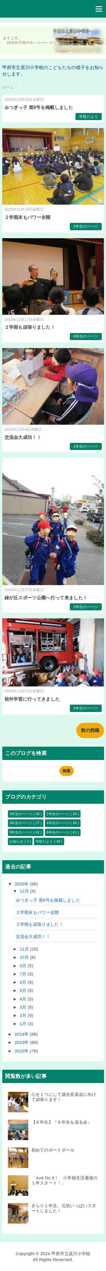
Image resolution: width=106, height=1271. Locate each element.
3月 (24, 1007)
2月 (24, 1015)
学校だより (88, 116)
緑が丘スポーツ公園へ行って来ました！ (46, 597)
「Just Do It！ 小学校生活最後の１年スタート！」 (64, 1180)
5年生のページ (22, 832)
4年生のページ (59, 823)
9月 (24, 965)
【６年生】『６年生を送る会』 (61, 1122)
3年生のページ (85, 226)
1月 (24, 1023)
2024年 (22, 1034)
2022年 (22, 1050)
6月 (24, 982)
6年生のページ (85, 336)
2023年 (22, 1042)
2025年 (22, 883)
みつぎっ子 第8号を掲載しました (39, 107)
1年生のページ (85, 446)
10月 (25, 957)
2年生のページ (85, 607)
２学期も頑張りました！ (30, 327)
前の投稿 (90, 730)
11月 (25, 949)
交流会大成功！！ (23, 437)
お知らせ (17, 841)
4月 (24, 998)
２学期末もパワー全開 (28, 217)
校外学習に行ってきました (32, 699)
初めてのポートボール (53, 1150)
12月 (25, 891)
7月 (24, 973)
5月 (24, 990)
